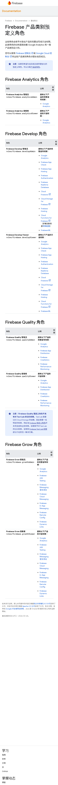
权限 (38, 429)
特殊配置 (46, 226)
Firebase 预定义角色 (37, 423)
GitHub (5, 771)
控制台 (23, 53)
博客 (4, 782)
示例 (4, 763)
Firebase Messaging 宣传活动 (44, 487)
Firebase (8, 21)
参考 (4, 759)
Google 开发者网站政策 (15, 609)
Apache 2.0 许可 (28, 606)
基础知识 (34, 21)
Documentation (11, 11)
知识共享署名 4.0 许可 (42, 604)
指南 (4, 755)
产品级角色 (35, 67)
